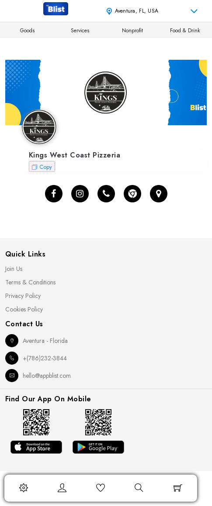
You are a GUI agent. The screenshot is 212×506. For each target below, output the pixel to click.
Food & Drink (185, 30)
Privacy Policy (23, 295)
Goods (27, 30)
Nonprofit (132, 30)
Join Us (13, 268)
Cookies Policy (24, 309)
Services (80, 30)
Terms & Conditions (30, 282)
